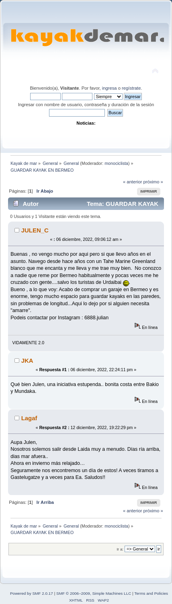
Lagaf (29, 418)
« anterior (132, 181)
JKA (27, 360)
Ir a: (120, 549)
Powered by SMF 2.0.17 (31, 593)
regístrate (131, 88)
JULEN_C (35, 230)
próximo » (153, 181)
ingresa (109, 88)
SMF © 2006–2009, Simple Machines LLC (93, 593)
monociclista (116, 163)
